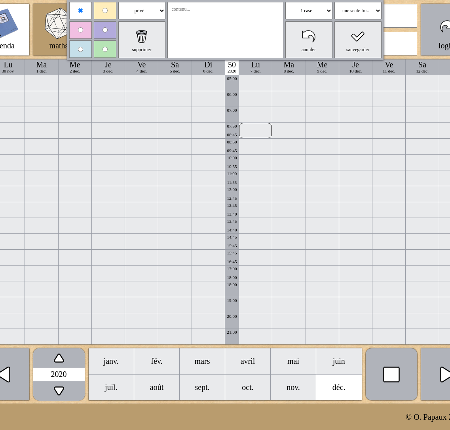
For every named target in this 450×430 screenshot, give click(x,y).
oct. (247, 387)
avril (248, 361)
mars (202, 361)
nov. (293, 387)
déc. (339, 387)
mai (293, 361)
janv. (111, 361)
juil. (111, 387)
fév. (156, 361)
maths (58, 45)
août (156, 387)
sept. (202, 387)
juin (339, 361)
